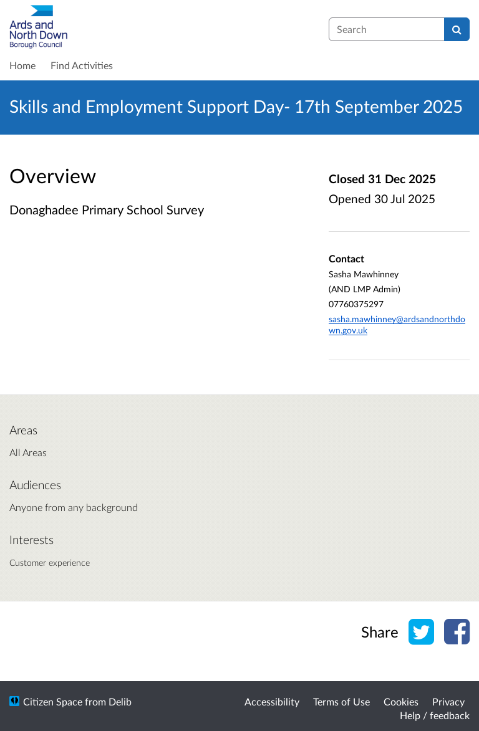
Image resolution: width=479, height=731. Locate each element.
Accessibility (271, 701)
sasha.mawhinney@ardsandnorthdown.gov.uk (397, 324)
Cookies (401, 701)
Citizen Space (52, 701)
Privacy (448, 701)
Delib (120, 701)
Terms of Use (341, 701)
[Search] (457, 29)
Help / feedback (435, 715)
